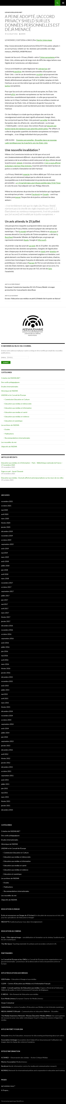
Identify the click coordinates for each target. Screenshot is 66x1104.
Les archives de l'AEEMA (10, 425)
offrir (13, 94)
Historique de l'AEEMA (9, 391)
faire (50, 268)
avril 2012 (4, 754)
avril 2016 (4, 660)
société (39, 74)
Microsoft (42, 240)
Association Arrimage (9, 1040)
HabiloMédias (6, 1007)
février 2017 (5, 617)
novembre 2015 (7, 681)
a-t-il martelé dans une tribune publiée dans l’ (38, 183)
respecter (26, 174)
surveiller (43, 120)
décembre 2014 (7, 711)
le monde (22, 231)
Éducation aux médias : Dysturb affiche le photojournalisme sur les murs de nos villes (32, 478)
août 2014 (5, 728)
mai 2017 (4, 604)
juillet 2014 (5, 733)
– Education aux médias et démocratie (17, 404)
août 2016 (5, 643)
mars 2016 (5, 664)
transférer (17, 71)
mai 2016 (4, 656)
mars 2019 (5, 557)
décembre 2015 (7, 677)
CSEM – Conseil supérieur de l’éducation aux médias (20, 988)
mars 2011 (5, 797)
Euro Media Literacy (8, 999)
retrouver (53, 231)
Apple (26, 240)
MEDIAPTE (5, 922)
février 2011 (5, 801)
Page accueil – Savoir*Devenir (12, 471)
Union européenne (47, 57)
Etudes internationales (9, 387)
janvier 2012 (5, 763)
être (47, 160)
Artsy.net (4, 1036)
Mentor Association (8, 1062)
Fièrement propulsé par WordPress (12, 1101)
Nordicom (4, 1066)
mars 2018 (5, 578)
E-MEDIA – (5, 994)
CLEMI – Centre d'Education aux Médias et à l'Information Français (25, 984)
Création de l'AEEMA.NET (10, 378)
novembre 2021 (7, 501)
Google (46, 194)
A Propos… (5, 1090)
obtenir (19, 163)
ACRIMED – (5, 1058)
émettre (53, 251)
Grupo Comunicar (7, 1003)
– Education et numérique (12, 421)
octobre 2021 (6, 506)
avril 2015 (4, 698)
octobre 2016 (6, 634)
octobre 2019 (6, 540)
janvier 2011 (5, 805)
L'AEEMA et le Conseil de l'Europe (13, 395)
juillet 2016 (5, 647)
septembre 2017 (7, 591)
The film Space (6, 944)
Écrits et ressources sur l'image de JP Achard (17, 915)
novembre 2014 (7, 716)
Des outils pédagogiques (10, 382)
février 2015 (5, 707)
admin (23, 34)
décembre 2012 (7, 750)
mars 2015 (5, 703)
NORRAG (4, 1070)
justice (7, 86)
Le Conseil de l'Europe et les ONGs (14, 959)
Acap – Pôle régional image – (11, 937)
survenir (32, 246)
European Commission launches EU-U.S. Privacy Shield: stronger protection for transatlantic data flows (33, 287)
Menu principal (63, 3)
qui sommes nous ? (8, 1086)
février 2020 (5, 523)
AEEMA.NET (7, 3)
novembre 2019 (7, 536)
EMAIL (4, 357)
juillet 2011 (5, 784)
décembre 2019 (7, 531)
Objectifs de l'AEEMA (9, 447)
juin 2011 (4, 788)
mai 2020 (4, 510)
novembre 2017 (7, 583)
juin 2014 (4, 737)
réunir (43, 251)
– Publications (8, 434)
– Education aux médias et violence (16, 417)
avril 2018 (4, 574)
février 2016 (5, 668)
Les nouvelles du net (13, 12)
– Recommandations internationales (16, 438)
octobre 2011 (6, 771)
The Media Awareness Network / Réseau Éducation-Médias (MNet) (26, 1016)
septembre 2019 (7, 544)
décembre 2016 (7, 626)
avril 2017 (4, 608)
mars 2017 (5, 613)
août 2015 (5, 686)
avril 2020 (4, 514)
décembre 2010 (7, 810)
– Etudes (6, 429)
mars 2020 (5, 518)
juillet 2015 (5, 690)
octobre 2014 (6, 720)
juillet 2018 (5, 566)
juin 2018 (4, 570)
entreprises (42, 68)
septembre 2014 (7, 724)
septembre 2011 (7, 776)
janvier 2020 (5, 527)
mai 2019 (4, 553)
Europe (31, 263)
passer (18, 197)
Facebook (36, 194)
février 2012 (5, 758)
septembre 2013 (7, 741)
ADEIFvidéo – (6, 979)
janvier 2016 (5, 673)
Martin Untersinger (44, 40)
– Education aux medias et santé (15, 412)
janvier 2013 (5, 746)
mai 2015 (4, 694)
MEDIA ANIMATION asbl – (11, 1011)
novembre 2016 (7, 630)
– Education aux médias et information (17, 408)
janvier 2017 (5, 621)
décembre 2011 (7, 767)
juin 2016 (4, 651)
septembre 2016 (7, 638)
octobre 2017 (6, 587)
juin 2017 (4, 600)
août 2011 (5, 780)
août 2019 (5, 548)
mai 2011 (4, 793)
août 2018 (5, 561)
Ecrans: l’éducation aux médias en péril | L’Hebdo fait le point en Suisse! (33, 297)
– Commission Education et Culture (16, 399)
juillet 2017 (5, 596)
